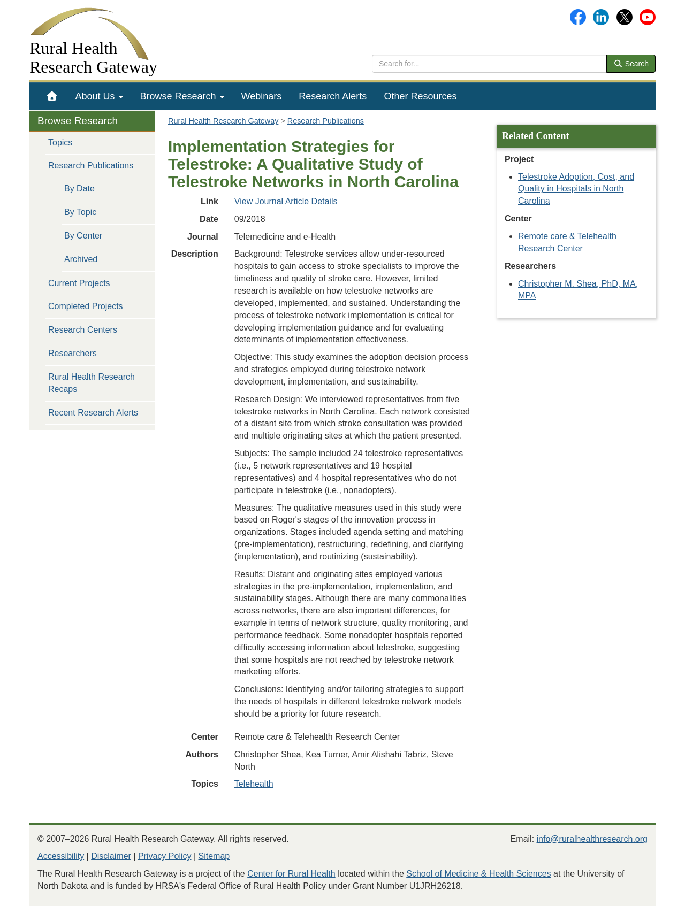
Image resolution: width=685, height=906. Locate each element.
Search (631, 63)
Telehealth (253, 783)
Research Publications (90, 165)
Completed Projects (85, 306)
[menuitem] (52, 96)
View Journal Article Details (286, 201)
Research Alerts (333, 96)
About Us (99, 96)
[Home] (52, 96)
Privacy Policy (165, 856)
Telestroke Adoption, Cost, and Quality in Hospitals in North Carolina (576, 189)
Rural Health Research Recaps (91, 383)
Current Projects (79, 283)
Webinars (261, 96)
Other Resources (420, 96)
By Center (83, 235)
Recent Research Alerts (93, 412)
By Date (79, 188)
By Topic (80, 212)
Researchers (72, 353)
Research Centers (82, 329)
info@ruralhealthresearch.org (592, 838)
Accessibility (60, 856)
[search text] (489, 64)
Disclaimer (111, 856)
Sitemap (214, 856)
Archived (80, 259)
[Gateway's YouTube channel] (648, 16)
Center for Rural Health (291, 873)
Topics (60, 142)
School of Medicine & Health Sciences (478, 873)
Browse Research (182, 96)
